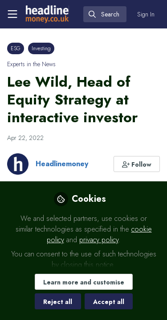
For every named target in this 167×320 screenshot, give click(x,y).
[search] (104, 14)
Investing (41, 48)
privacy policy (98, 240)
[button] (137, 164)
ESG (15, 48)
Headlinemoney (62, 164)
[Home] (47, 14)
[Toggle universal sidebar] (12, 14)
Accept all (108, 301)
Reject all (57, 301)
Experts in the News (31, 64)
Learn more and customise (83, 282)
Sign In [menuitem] (146, 14)
